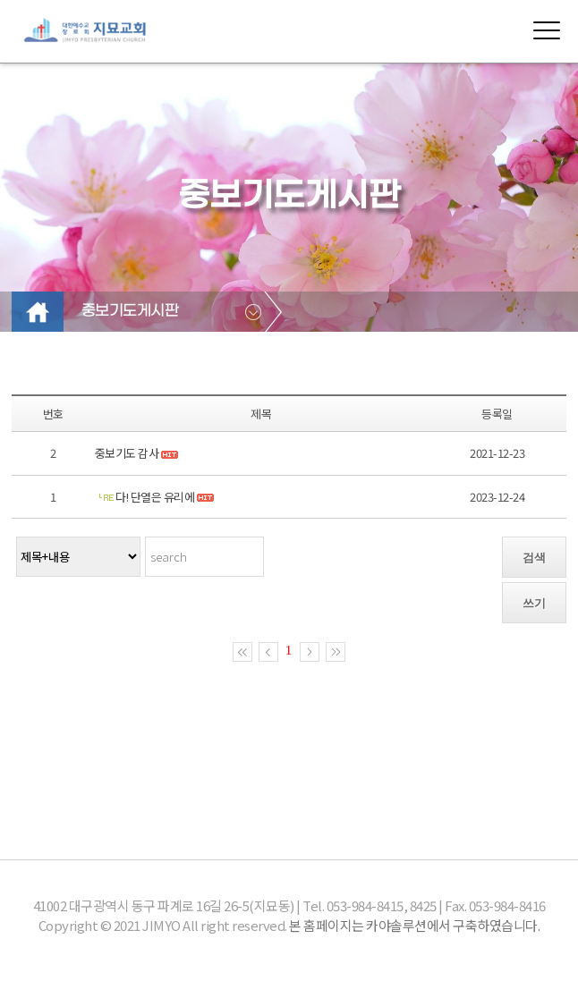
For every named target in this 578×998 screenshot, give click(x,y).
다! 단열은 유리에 (156, 496)
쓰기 (534, 603)
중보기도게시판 (130, 311)
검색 (534, 557)
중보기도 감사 (127, 452)
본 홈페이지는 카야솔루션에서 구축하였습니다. (414, 925)
